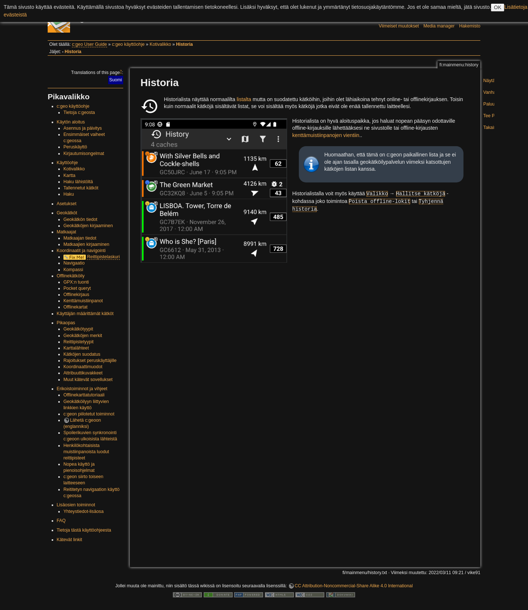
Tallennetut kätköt (80, 188)
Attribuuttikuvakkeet (83, 373)
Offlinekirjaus (76, 294)
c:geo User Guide (89, 44)
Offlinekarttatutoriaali (83, 395)
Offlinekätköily (71, 275)
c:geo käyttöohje (128, 44)
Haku (68, 194)
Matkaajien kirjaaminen (86, 244)
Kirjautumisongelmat (83, 153)
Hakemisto (469, 26)
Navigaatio (74, 263)
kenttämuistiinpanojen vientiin (325, 135)
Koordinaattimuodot (82, 366)
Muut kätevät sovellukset (88, 379)
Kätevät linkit (69, 539)
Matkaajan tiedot (79, 238)
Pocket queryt (77, 288)
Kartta (69, 175)
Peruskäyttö (75, 146)
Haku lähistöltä (78, 181)
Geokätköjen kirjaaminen (88, 225)
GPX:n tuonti (76, 282)
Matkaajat (66, 231)
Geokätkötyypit (78, 329)
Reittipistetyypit (78, 341)
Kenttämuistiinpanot (83, 300)
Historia (184, 44)
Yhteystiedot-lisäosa (83, 511)
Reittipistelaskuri (103, 256)
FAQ (61, 520)
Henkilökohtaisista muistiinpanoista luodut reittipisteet (86, 452)
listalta (243, 99)
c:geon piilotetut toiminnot (88, 414)
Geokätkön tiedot (80, 219)
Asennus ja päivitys (82, 128)
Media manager (439, 26)
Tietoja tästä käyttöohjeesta (84, 530)
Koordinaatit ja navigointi (81, 250)
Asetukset (67, 203)
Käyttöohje (67, 162)
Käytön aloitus (71, 122)
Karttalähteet (76, 348)
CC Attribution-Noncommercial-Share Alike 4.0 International (354, 585)
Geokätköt (67, 212)
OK (497, 7)
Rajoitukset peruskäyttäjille (90, 360)
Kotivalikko (160, 44)
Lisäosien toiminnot (76, 504)
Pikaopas (66, 322)
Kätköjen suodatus (81, 354)
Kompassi (73, 269)
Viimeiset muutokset (399, 26)
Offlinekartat (75, 307)
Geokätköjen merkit (82, 335)
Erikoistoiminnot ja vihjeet (82, 388)
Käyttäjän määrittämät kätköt (85, 313)
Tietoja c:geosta (79, 112)
